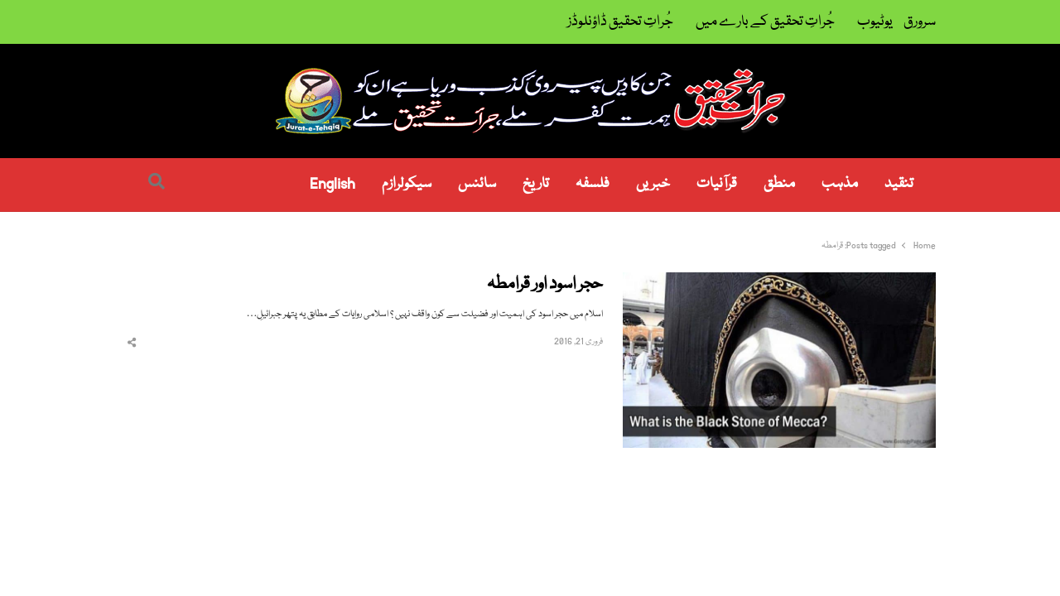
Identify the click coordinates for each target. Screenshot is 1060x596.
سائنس (477, 184)
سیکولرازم (406, 184)
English (332, 184)
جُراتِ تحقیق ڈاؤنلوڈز (620, 22)
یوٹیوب (875, 22)
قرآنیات (716, 184)
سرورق (919, 22)
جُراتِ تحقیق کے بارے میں (765, 22)
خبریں (653, 184)
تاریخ (536, 184)
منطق (779, 184)
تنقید (898, 184)
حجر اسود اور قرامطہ (545, 285)
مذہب (840, 184)
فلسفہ (593, 184)
